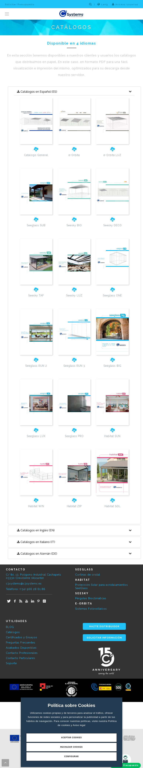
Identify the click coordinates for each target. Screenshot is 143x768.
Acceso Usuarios (125, 4)
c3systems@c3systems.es (24, 583)
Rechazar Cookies (71, 747)
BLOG (10, 627)
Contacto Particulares (20, 658)
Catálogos (13, 632)
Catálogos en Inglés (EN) (36, 530)
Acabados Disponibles (21, 647)
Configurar (71, 756)
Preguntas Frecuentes (20, 642)
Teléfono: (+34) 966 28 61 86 (25, 589)
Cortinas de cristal (87, 574)
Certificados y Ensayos (21, 637)
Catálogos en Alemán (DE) (37, 553)
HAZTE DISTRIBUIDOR (104, 626)
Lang (102, 4)
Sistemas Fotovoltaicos (91, 608)
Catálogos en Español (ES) (37, 91)
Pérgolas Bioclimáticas (90, 598)
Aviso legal (79, 725)
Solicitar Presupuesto (19, 4)
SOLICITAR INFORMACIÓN (104, 637)
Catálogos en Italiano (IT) (36, 542)
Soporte (11, 663)
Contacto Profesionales (22, 652)
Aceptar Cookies (71, 738)
